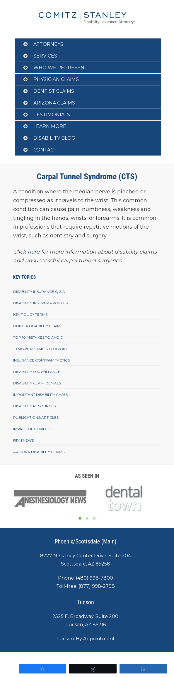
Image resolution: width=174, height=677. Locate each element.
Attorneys (48, 44)
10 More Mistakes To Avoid (40, 349)
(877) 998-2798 (97, 586)
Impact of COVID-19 (32, 429)
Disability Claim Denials (37, 383)
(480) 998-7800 (94, 578)
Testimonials (51, 114)
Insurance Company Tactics (41, 360)
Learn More (49, 126)
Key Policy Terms (30, 314)
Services (45, 56)
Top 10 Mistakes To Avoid (38, 337)
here (34, 252)
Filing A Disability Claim (36, 326)
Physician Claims (56, 79)
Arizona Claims (54, 103)
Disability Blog (54, 138)
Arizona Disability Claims (38, 452)
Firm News (23, 440)
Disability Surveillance (36, 371)
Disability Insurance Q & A (39, 291)
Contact (45, 150)
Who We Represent (60, 67)
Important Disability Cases (40, 394)
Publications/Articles (36, 417)
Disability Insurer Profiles (40, 303)
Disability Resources (34, 406)
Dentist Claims (53, 91)
